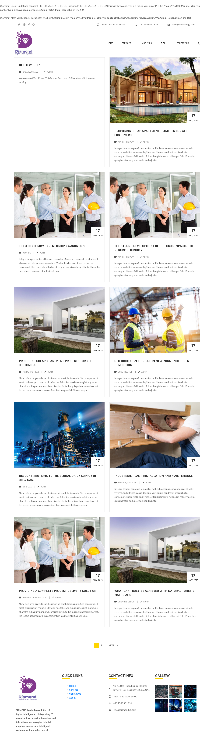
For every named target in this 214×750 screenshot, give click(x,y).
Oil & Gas (27, 486)
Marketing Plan (126, 141)
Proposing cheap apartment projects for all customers (150, 133)
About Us (147, 43)
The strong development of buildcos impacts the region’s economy (154, 248)
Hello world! (29, 65)
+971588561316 (148, 24)
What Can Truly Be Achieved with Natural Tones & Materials (154, 593)
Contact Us (183, 43)
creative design (126, 601)
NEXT (111, 645)
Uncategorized (30, 71)
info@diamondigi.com (183, 24)
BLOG (164, 43)
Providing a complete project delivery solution (57, 591)
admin (50, 71)
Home (110, 43)
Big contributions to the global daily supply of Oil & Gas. (58, 478)
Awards (27, 252)
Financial (132, 482)
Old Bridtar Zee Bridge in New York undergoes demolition (151, 363)
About (72, 697)
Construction (125, 371)
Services (127, 43)
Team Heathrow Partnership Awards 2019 (52, 246)
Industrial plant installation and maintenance (153, 476)
